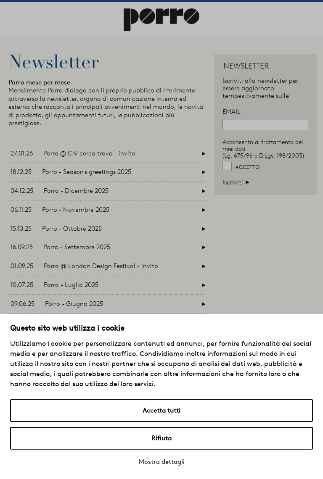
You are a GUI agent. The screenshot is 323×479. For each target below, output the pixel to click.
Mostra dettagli (162, 462)
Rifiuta (161, 438)
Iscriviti (236, 182)
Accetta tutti (161, 410)
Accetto (247, 167)
